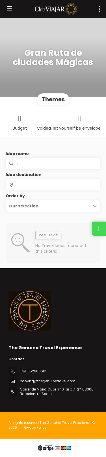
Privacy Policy (35, 427)
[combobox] (53, 184)
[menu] (99, 9)
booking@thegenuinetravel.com (47, 381)
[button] (53, 206)
